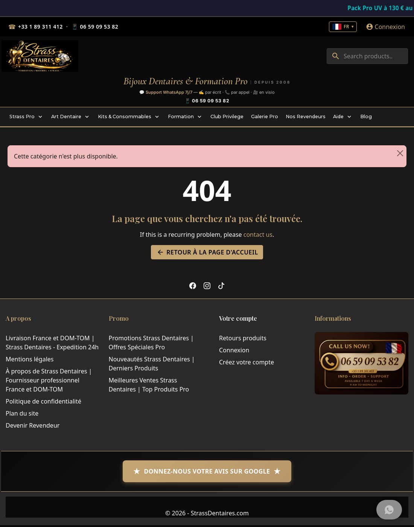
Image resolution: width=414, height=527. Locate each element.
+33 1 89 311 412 (40, 26)
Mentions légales (30, 359)
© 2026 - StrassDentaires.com (207, 513)
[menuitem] (26, 117)
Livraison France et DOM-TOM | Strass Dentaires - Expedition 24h (52, 342)
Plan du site (22, 413)
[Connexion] (385, 26)
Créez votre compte (246, 362)
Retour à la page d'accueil (207, 252)
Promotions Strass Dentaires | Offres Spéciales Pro (151, 342)
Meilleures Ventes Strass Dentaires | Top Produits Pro (149, 384)
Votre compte (238, 318)
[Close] (400, 153)
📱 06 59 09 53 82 (207, 101)
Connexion (234, 350)
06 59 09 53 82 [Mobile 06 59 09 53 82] (95, 26)
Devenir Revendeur (32, 425)
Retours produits (242, 338)
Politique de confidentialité (43, 401)
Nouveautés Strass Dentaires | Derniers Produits (152, 363)
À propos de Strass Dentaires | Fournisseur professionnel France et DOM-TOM (49, 380)
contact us (258, 234)
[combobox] (367, 56)
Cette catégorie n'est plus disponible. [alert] (210, 153)
